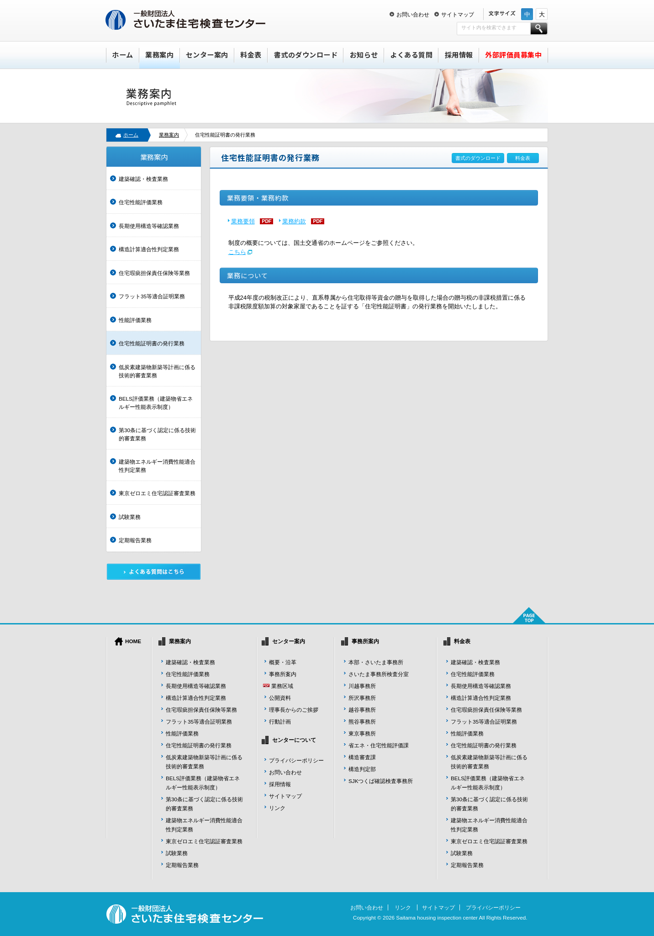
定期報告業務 (135, 540)
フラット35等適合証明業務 (152, 296)
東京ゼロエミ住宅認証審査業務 (157, 493)
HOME (133, 641)
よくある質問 (411, 54)
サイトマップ (457, 14)
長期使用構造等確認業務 (149, 226)
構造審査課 (362, 757)
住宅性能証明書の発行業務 (152, 343)
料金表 (251, 54)
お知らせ (364, 54)
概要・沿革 (282, 662)
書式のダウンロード (306, 54)
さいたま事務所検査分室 (378, 674)
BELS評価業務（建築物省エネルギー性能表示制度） (156, 403)
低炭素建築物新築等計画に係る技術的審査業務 (157, 371)
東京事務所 (362, 733)
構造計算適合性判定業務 (149, 249)
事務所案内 (282, 674)
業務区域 (282, 686)
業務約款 (294, 221)
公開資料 (280, 698)
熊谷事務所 (362, 721)
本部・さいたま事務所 (375, 662)
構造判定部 (362, 769)
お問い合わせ (412, 14)
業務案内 (159, 54)
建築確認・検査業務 (143, 179)
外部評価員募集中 (513, 54)
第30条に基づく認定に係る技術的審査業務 (157, 434)
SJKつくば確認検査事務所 (380, 781)
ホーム (122, 54)
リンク (277, 808)
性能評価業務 (135, 320)
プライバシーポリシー (296, 760)
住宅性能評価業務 (141, 202)
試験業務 (130, 517)
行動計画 (280, 721)
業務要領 (243, 221)
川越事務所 (362, 686)
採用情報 (459, 54)
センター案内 (207, 54)
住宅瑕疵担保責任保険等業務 (154, 273)
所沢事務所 (362, 698)
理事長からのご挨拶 (293, 710)
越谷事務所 (362, 710)
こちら (237, 252)
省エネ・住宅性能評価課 (378, 745)
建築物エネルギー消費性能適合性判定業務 (157, 466)
